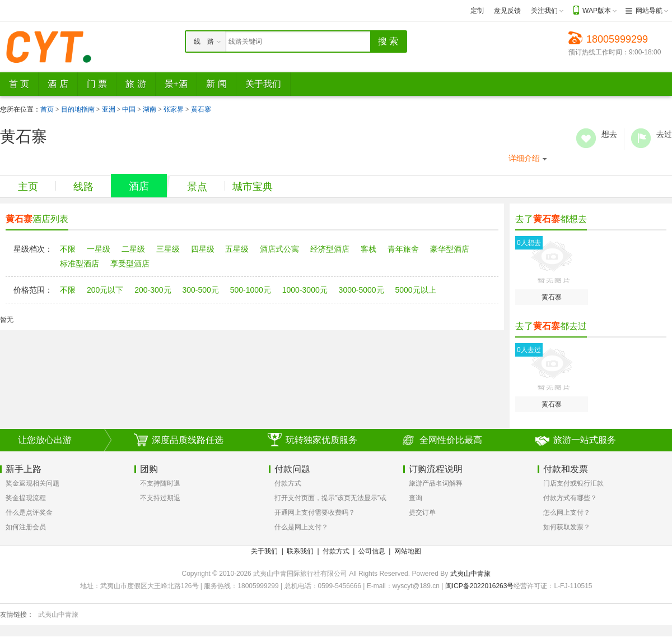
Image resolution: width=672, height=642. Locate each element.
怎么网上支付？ (566, 512)
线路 (83, 186)
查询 (415, 498)
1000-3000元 (305, 289)
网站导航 (649, 11)
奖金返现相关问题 (32, 483)
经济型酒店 (329, 248)
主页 (28, 186)
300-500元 (200, 289)
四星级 (202, 248)
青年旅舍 (403, 248)
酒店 (139, 186)
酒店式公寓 (279, 248)
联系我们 (300, 551)
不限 (68, 248)
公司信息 (371, 551)
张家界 (174, 109)
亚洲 (108, 109)
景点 (197, 186)
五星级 (237, 248)
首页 (47, 109)
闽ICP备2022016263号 (479, 586)
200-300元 (152, 289)
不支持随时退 (160, 483)
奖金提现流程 (26, 498)
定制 (477, 11)
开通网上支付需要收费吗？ (314, 512)
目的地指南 (78, 109)
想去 (586, 138)
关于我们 (264, 551)
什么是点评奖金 (29, 512)
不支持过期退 (160, 498)
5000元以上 (415, 289)
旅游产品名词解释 (436, 483)
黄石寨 (201, 109)
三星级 (168, 248)
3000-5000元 (361, 289)
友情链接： (17, 614)
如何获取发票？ (566, 527)
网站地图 (407, 551)
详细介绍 (524, 158)
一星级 (98, 248)
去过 (641, 138)
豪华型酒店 (449, 248)
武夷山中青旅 (470, 574)
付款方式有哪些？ (570, 498)
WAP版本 (596, 11)
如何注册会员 (26, 527)
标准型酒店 (79, 263)
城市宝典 (252, 186)
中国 (129, 109)
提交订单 (422, 512)
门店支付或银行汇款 (573, 483)
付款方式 (287, 483)
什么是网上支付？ (301, 527)
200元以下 (105, 289)
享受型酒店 (130, 263)
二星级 (133, 248)
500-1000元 (250, 289)
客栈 (368, 248)
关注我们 (544, 11)
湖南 (149, 109)
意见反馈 (507, 11)
